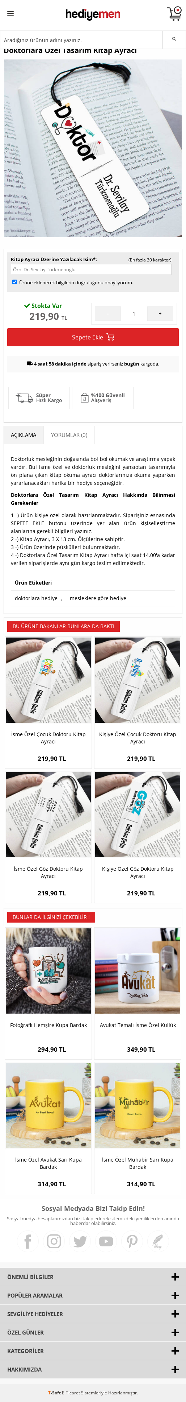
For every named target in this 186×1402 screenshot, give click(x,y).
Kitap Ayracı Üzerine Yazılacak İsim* (53, 259)
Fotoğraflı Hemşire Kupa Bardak (48, 1025)
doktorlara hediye (36, 598)
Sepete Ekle (93, 337)
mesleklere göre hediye (98, 598)
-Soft (55, 1393)
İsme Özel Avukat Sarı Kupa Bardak (48, 1163)
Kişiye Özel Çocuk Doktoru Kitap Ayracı (137, 738)
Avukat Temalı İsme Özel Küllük (138, 1025)
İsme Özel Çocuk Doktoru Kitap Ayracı (48, 738)
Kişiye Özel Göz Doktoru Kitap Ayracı (138, 872)
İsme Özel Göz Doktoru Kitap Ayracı (48, 872)
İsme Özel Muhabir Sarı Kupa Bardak (137, 1163)
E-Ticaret (71, 1393)
